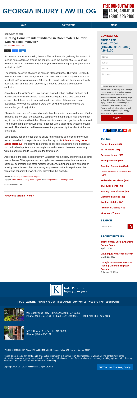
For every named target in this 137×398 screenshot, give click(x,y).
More (114, 25)
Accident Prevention (113, 164)
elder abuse (17, 179)
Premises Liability (112, 204)
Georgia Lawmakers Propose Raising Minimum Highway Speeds (115, 260)
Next (30, 195)
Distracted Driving (112, 193)
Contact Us (68, 25)
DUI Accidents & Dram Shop (114, 171)
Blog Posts (109, 294)
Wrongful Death (111, 159)
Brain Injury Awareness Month (115, 249)
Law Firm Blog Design (119, 361)
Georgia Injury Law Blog (49, 11)
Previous (10, 195)
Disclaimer (65, 294)
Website (35, 294)
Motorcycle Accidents (113, 188)
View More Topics (109, 209)
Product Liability (111, 199)
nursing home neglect (32, 179)
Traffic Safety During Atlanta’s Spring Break (115, 239)
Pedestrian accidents (114, 178)
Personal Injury (111, 154)
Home (23, 25)
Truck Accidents (111, 183)
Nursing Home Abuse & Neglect (26, 177)
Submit (117, 118)
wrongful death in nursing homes (59, 179)
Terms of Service (78, 344)
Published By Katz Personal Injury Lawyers (118, 11)
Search (130, 222)
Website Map (94, 294)
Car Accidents (110, 144)
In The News (109, 149)
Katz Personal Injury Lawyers (41, 360)
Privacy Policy (49, 294)
